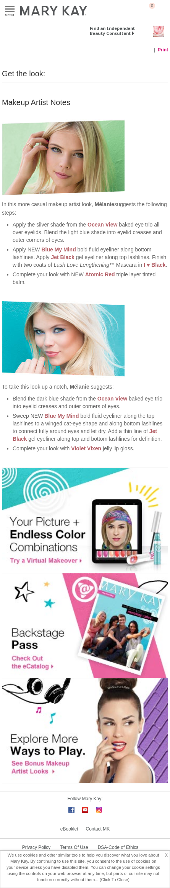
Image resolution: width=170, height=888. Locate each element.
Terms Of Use (74, 847)
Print (163, 50)
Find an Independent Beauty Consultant (112, 31)
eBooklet (69, 829)
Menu (10, 9)
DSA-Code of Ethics (118, 847)
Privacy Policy (36, 847)
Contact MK (98, 829)
